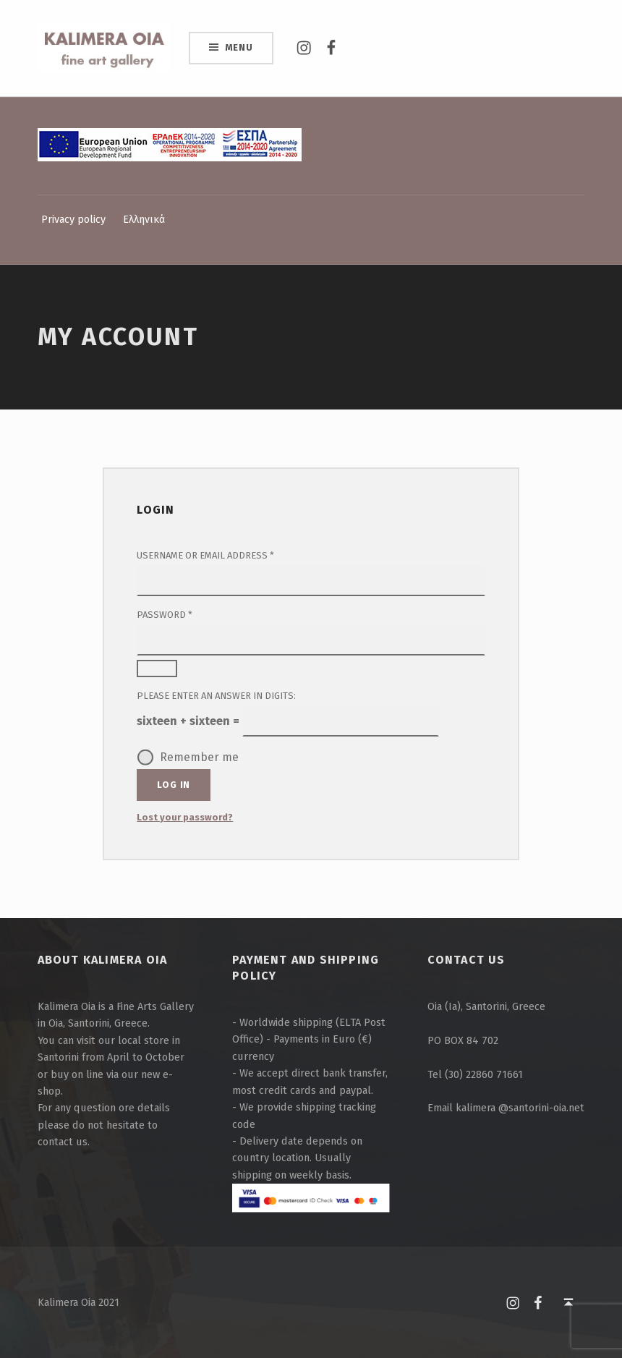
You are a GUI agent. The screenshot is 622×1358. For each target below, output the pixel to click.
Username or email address (227, 554)
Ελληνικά (144, 219)
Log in (173, 784)
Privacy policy (73, 219)
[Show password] (157, 668)
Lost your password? (185, 817)
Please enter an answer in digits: (216, 695)
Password (186, 614)
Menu (239, 47)
